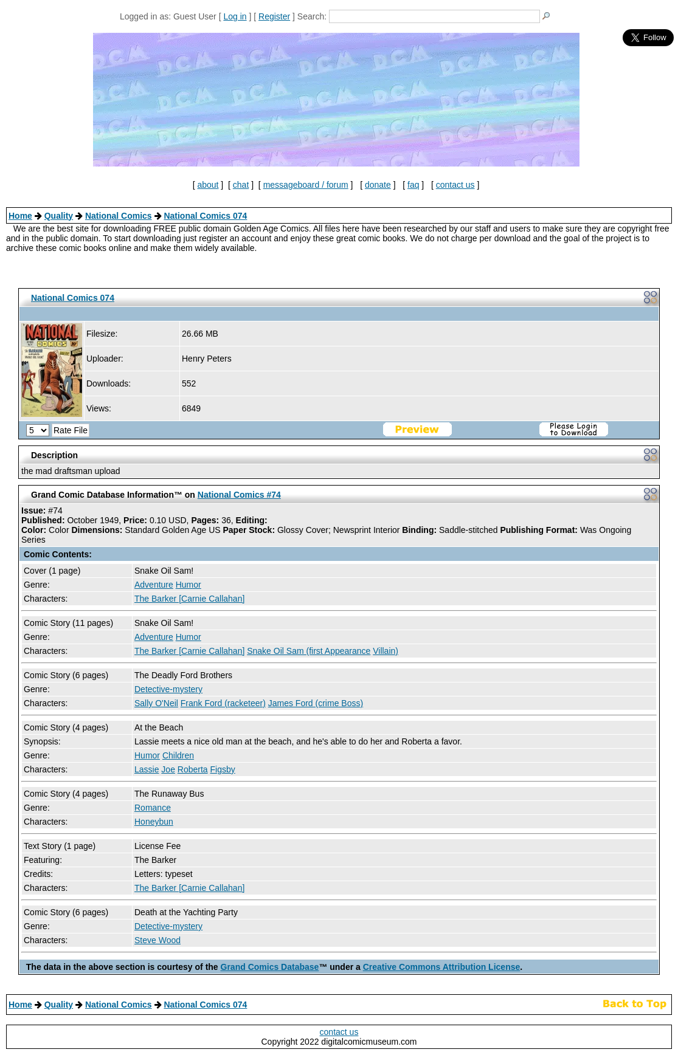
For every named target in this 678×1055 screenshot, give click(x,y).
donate (378, 185)
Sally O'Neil (156, 703)
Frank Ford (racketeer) (223, 703)
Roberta (193, 769)
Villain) (385, 651)
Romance (152, 808)
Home (20, 216)
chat (241, 185)
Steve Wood (157, 940)
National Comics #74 (239, 495)
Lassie (146, 769)
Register (274, 16)
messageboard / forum (305, 185)
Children (178, 755)
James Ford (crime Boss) (315, 703)
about (207, 185)
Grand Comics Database (270, 967)
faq (413, 185)
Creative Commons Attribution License (442, 967)
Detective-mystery (168, 689)
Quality (58, 216)
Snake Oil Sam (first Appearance (308, 651)
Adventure (153, 584)
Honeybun (153, 821)
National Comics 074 (205, 216)
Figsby (222, 769)
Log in (234, 16)
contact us (455, 185)
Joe (168, 769)
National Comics (118, 216)
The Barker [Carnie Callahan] (189, 598)
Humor (188, 584)
